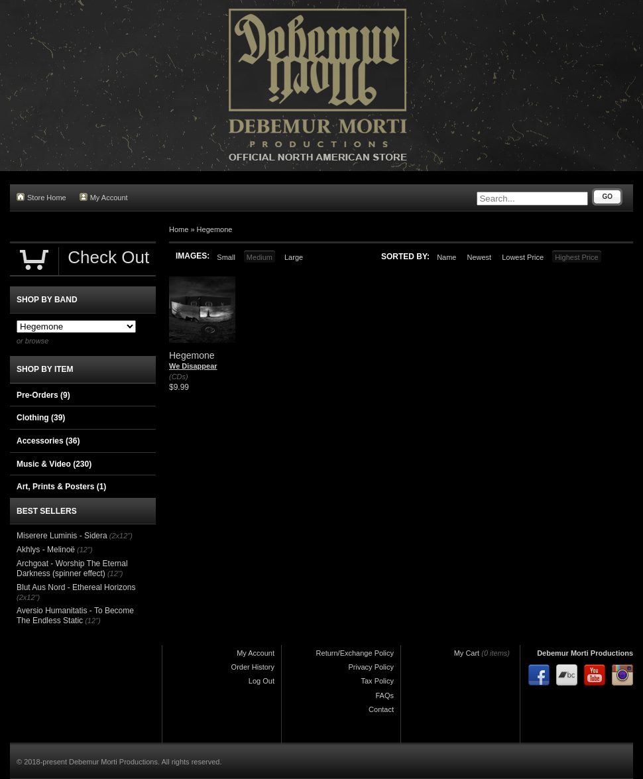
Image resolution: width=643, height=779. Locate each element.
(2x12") (121, 536)
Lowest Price (523, 257)
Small (226, 257)
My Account (104, 197)
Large (293, 257)
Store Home (41, 197)
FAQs (384, 695)
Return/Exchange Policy (355, 653)
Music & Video (54, 464)
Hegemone (215, 229)
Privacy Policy (371, 667)
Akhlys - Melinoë (46, 549)
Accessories (48, 441)
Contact (381, 709)
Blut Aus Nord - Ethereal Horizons (76, 587)
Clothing (41, 417)
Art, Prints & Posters (61, 486)
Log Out (261, 681)
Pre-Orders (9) (43, 395)
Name (446, 257)
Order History (252, 667)
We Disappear (193, 366)
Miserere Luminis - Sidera (62, 535)
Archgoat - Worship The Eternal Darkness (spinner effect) (72, 569)
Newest (479, 257)
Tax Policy (377, 681)
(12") (84, 550)
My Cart (467, 653)
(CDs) (178, 377)
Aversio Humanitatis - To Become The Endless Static (75, 616)
